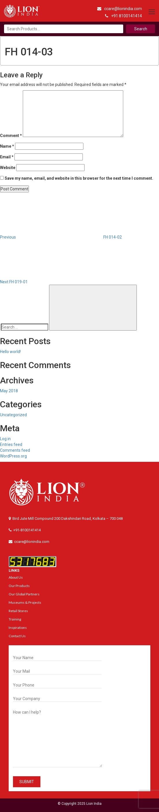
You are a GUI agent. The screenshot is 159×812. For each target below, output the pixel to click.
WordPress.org (13, 456)
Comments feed (15, 450)
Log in (5, 438)
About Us (16, 577)
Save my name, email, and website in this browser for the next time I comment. (79, 178)
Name (7, 146)
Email (7, 157)
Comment (11, 135)
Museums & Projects (25, 602)
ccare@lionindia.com (119, 8)
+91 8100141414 (123, 16)
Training (15, 619)
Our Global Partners (24, 594)
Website (7, 167)
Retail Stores (18, 611)
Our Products (19, 586)
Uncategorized (13, 414)
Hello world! (10, 351)
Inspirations (18, 627)
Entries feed (11, 444)
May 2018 (9, 391)
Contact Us (17, 636)
